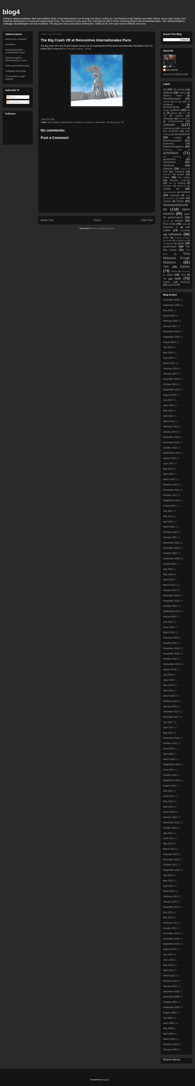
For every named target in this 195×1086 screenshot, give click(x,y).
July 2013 (168, 833)
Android (166, 102)
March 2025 (169, 315)
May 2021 (168, 516)
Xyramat (172, 284)
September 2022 (171, 453)
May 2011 (168, 917)
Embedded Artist (172, 150)
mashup (182, 183)
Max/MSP (167, 186)
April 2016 (168, 754)
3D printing (179, 89)
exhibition (55, 122)
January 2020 (170, 590)
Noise (180, 201)
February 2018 (170, 701)
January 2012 (170, 901)
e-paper (177, 137)
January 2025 (170, 326)
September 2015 (171, 764)
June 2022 (168, 463)
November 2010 (171, 938)
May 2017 (168, 733)
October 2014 (170, 775)
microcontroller (169, 192)
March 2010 (169, 975)
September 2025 (171, 305)
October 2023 (170, 384)
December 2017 (171, 711)
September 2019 (171, 611)
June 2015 (168, 769)
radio (184, 224)
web (177, 278)
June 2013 (168, 838)
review (169, 240)
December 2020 (171, 542)
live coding (184, 177)
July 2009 (168, 1018)
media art (89, 122)
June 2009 (168, 1023)
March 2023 (169, 421)
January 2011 (170, 928)
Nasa (188, 195)
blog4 (11, 11)
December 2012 (171, 859)
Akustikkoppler (172, 98)
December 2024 (171, 331)
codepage (168, 118)
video (170, 274)
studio (180, 243)
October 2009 (170, 1002)
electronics (168, 143)
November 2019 (171, 601)
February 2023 (170, 426)
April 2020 (168, 579)
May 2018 (168, 685)
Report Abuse (171, 1059)
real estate (100, 122)
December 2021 (171, 490)
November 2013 (171, 822)
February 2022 (170, 484)
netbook (167, 201)
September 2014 (171, 780)
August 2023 (169, 395)
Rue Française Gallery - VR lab (76, 48)
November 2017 (171, 717)
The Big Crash (113, 122)
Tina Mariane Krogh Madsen (176, 258)
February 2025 (170, 321)
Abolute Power (172, 95)
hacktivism (79, 122)
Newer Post (47, 220)
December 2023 (171, 379)
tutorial (174, 271)
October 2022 (170, 447)
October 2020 (170, 553)
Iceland (183, 169)
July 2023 (168, 400)
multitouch (175, 195)
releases (175, 234)
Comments (14, 102)
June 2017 (168, 727)
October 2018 (170, 658)
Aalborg (167, 92)
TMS (166, 266)
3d (49, 122)
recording (185, 230)
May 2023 (168, 410)
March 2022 (169, 479)
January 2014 (170, 817)
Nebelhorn (170, 198)
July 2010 (168, 954)
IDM (165, 171)
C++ (184, 113)
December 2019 (171, 595)
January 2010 (170, 986)
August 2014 (169, 785)
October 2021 (170, 495)
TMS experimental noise (17, 65)
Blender (174, 113)
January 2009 (170, 1049)
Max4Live (181, 186)
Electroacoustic (172, 140)
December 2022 (171, 437)
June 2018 (168, 680)
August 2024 (169, 342)
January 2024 (170, 373)
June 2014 (168, 796)
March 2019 (169, 632)
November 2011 (171, 907)
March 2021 (169, 526)
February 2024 (170, 368)
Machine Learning (180, 180)
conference (168, 128)
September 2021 (171, 500)
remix (166, 237)
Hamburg (168, 165)
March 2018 (169, 695)
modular (185, 192)
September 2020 (171, 558)
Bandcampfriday (171, 107)
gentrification (67, 122)
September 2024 (171, 336)
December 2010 (171, 933)
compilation (185, 119)
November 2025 (171, 299)
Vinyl (183, 275)
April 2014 (168, 806)
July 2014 (168, 790)
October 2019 (170, 606)
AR (176, 102)
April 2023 (168, 416)
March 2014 (169, 812)
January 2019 (170, 643)
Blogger (105, 1079)
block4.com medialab (15, 39)
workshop (185, 282)
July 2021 (168, 511)
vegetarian (185, 271)
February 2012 (170, 896)
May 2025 (168, 310)
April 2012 (168, 886)
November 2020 (171, 548)
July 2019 (168, 622)
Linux (166, 177)
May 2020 (168, 574)
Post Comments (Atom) (103, 228)
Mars (171, 183)
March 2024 (169, 363)
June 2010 (168, 960)
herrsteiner (172, 70)
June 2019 (168, 627)
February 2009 (170, 1044)
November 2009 (171, 996)
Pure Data (169, 223)
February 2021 (170, 532)
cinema (179, 115)
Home (97, 220)
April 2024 (168, 358)
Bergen (166, 110)
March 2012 (169, 891)
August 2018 (169, 669)
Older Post (147, 220)
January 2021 (170, 537)
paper (187, 214)
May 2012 (168, 880)
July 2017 (168, 722)
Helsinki (168, 168)
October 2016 (170, 743)
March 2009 (169, 1039)
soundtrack (168, 243)
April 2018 (168, 690)
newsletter (10, 44)
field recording (172, 157)
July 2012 (168, 875)
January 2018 (170, 706)
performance (175, 217)
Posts (11, 97)
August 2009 (169, 1012)
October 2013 (170, 827)
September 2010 (171, 944)
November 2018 (171, 653)
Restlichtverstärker (182, 238)
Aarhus (182, 92)
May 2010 (168, 965)
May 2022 (168, 468)
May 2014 (168, 801)
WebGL (167, 282)
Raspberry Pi (170, 227)
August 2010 (169, 949)
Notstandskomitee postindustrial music (15, 51)
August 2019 (169, 616)
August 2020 (169, 563)
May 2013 (168, 843)
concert (169, 125)
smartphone (181, 240)
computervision (175, 121)
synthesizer (170, 246)
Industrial (179, 171)
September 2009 (171, 1007)
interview (167, 174)
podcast (166, 221)
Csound (183, 128)
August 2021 (169, 505)
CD (164, 115)
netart (182, 198)
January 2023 (170, 431)
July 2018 (168, 674)
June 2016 (168, 748)
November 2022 (171, 442)
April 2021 (168, 521)
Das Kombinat (170, 131)
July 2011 (168, 912)
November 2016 (171, 738)
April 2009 (168, 1033)
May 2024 (168, 352)
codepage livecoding (15, 71)
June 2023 (168, 405)
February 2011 (170, 922)
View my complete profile (175, 74)
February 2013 (170, 854)
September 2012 (171, 870)
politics (179, 220)
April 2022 (168, 474)
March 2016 (169, 759)
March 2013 (169, 849)
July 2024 (168, 347)
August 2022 (169, 458)
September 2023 (171, 389)
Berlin (176, 110)
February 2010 (170, 981)
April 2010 (168, 970)
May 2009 (168, 1028)
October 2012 (170, 864)
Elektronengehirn (173, 146)
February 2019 (170, 637)
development (182, 134)
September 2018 (171, 664)
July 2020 (168, 569)
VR (122, 122)
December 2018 (171, 648)
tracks (185, 266)
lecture (180, 174)
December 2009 (171, 991)
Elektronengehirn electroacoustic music (16, 59)
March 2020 (169, 585)
